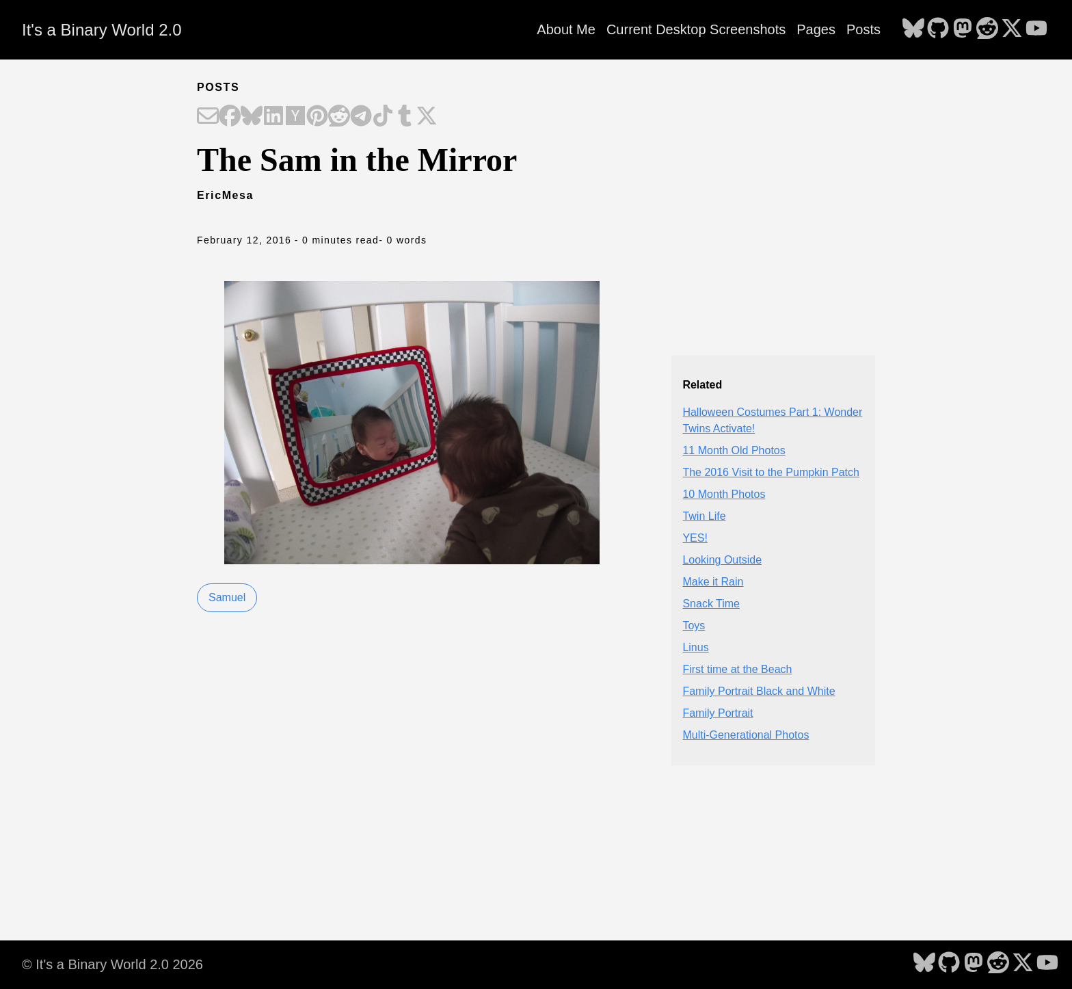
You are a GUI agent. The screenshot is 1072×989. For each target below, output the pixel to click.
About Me (566, 29)
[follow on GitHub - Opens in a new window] (938, 29)
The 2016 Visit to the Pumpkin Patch (770, 472)
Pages (815, 29)
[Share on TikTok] (383, 117)
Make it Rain (712, 582)
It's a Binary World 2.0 (102, 30)
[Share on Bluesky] (252, 117)
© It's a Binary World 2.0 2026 (112, 964)
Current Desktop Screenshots (696, 29)
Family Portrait (717, 713)
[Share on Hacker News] (295, 117)
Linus (695, 647)
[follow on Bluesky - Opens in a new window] (913, 29)
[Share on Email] (208, 117)
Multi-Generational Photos (745, 735)
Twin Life (703, 516)
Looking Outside (722, 560)
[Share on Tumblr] (405, 117)
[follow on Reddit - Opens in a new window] (987, 29)
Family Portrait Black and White (758, 691)
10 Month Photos (723, 494)
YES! (694, 538)
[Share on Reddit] (339, 117)
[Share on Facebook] (230, 117)
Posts (863, 29)
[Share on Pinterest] (317, 117)
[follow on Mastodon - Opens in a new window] (963, 29)
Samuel (227, 597)
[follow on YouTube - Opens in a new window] (1036, 29)
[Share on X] (427, 117)
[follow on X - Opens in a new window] (1012, 29)
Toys (693, 625)
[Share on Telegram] (361, 117)
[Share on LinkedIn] (273, 117)
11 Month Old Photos (733, 450)
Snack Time (711, 603)
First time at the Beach (737, 669)
